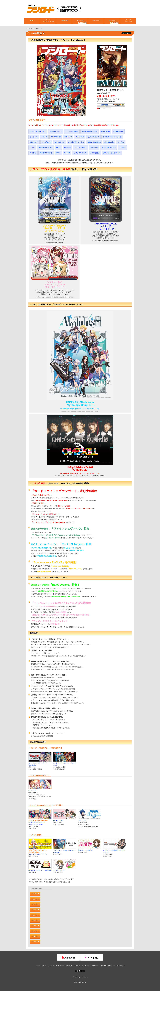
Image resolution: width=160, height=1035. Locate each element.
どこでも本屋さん (80, 147)
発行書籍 (80, 21)
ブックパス (34, 137)
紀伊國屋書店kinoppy (89, 131)
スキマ (32, 147)
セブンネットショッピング (112, 137)
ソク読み (121, 142)
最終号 (32, 21)
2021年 (34, 910)
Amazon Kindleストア (38, 131)
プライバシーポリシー (80, 977)
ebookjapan (105, 131)
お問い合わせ (106, 966)
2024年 (34, 894)
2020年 (34, 915)
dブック (44, 137)
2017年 (34, 931)
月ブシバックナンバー (48, 21)
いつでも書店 (94, 153)
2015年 (34, 942)
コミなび (33, 153)
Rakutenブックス (56, 131)
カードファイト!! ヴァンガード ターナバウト (64, 763)
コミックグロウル (128, 21)
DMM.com (68, 137)
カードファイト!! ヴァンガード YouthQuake (40, 763)
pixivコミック (60, 142)
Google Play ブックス (76, 142)
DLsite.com (80, 137)
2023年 (34, 899)
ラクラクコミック (80, 153)
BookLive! (94, 147)
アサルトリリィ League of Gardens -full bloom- (64, 850)
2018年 (34, 926)
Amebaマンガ (56, 137)
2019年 (34, 920)
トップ (37, 966)
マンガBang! (46, 142)
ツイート (126, 33)
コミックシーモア (72, 131)
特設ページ (96, 21)
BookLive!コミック (109, 147)
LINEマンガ (34, 142)
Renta (58, 147)
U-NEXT (67, 153)
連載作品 (64, 21)
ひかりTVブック (93, 137)
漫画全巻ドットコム (45, 147)
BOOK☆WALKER (94, 142)
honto (58, 153)
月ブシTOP (29, 28)
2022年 (34, 904)
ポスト (79, 971)
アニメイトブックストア (111, 153)
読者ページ (112, 21)
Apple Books (109, 142)
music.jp (67, 147)
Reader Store (118, 131)
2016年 (34, 936)
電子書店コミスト (46, 153)
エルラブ (122, 147)
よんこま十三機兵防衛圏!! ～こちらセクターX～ (114, 850)
